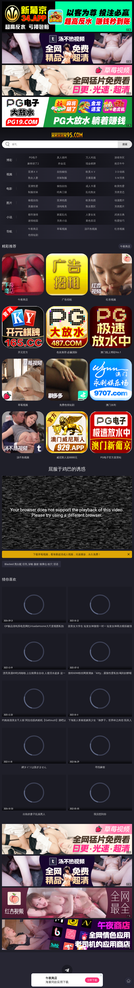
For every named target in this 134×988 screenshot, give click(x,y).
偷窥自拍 (33, 200)
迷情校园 (33, 220)
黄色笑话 (91, 220)
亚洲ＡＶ (33, 171)
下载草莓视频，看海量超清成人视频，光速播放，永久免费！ (81, 554)
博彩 (9, 160)
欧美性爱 (119, 186)
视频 (9, 174)
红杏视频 (119, 228)
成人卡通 (91, 186)
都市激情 (33, 214)
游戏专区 (119, 157)
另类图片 (119, 206)
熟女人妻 (33, 177)
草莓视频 (62, 228)
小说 (9, 217)
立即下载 (92, 980)
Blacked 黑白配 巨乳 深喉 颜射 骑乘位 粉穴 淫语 (31, 564)
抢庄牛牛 (119, 163)
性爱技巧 (119, 220)
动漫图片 (119, 200)
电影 (9, 188)
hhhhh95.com (67, 135)
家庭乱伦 (62, 214)
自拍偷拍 (62, 171)
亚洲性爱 (33, 186)
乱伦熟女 (91, 192)
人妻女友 (91, 214)
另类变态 (119, 192)
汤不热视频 (90, 228)
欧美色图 (91, 200)
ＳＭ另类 (119, 177)
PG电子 (33, 157)
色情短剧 (33, 235)
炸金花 (62, 163)
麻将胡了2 (33, 163)
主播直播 (91, 177)
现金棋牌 (91, 163)
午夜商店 (33, 228)
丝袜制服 (62, 177)
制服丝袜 (33, 192)
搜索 (124, 144)
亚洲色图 (62, 200)
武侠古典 (119, 214)
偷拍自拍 (62, 186)
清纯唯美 (62, 206)
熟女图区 (91, 206)
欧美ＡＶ (91, 171)
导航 (9, 231)
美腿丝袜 (33, 206)
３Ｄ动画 (119, 171)
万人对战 (91, 157)
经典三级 (62, 192)
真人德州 (62, 157)
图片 (9, 203)
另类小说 (62, 220)
